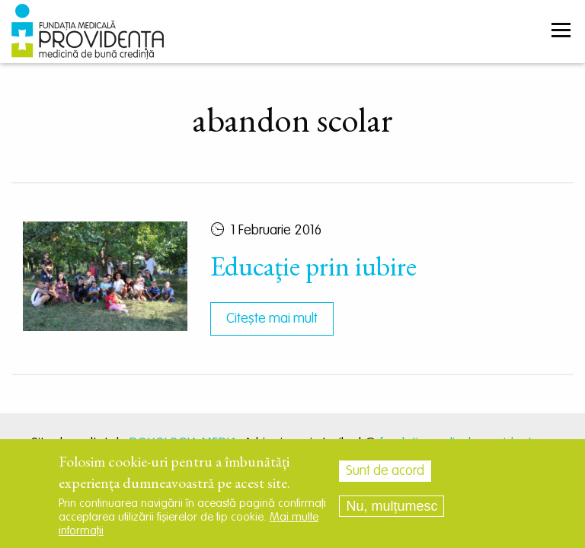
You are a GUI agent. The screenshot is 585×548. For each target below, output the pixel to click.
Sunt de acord (385, 471)
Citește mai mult (272, 319)
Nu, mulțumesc (391, 506)
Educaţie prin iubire (313, 266)
